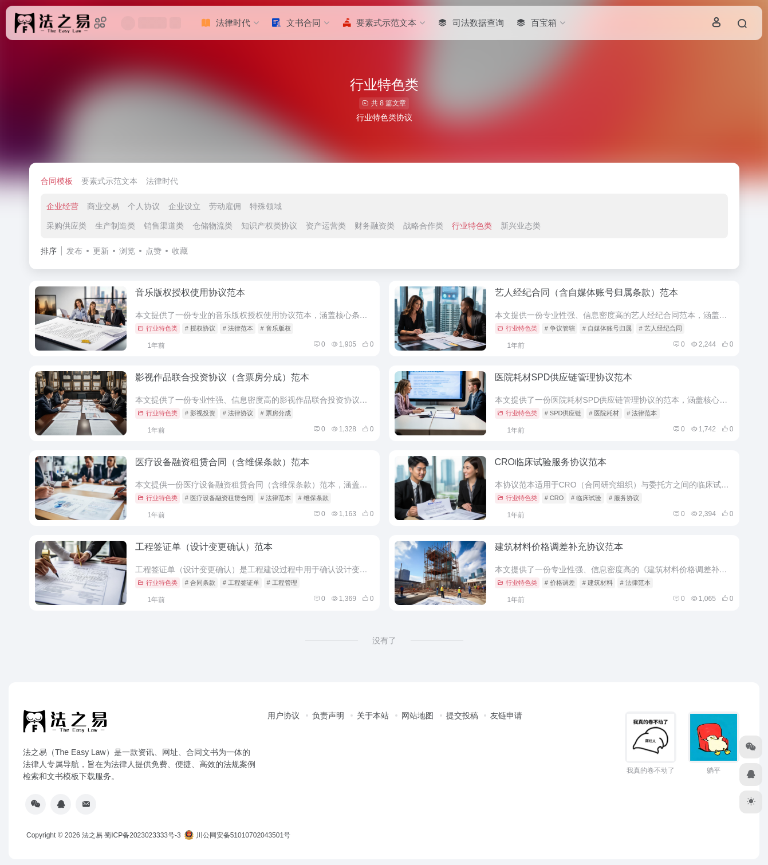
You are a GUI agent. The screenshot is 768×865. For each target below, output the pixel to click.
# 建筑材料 (597, 582)
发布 (74, 250)
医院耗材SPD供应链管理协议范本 (564, 377)
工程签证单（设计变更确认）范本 (204, 547)
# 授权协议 (200, 328)
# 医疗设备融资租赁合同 (219, 497)
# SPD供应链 (563, 413)
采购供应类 (66, 225)
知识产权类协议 (269, 225)
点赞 (153, 250)
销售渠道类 (164, 225)
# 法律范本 (238, 328)
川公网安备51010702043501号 (237, 835)
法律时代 (162, 181)
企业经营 (62, 206)
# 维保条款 (313, 497)
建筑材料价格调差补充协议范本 (559, 547)
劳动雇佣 (225, 206)
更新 (101, 250)
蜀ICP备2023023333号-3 (142, 835)
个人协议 (144, 206)
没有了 (384, 640)
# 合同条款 (200, 582)
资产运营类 (326, 225)
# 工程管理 (282, 582)
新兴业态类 (521, 225)
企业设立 (184, 206)
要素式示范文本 (109, 181)
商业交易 (103, 206)
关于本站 (373, 715)
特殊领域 (266, 206)
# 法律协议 (238, 413)
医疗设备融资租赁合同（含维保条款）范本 (222, 462)
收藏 (180, 250)
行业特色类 (472, 225)
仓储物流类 (212, 225)
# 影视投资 (200, 413)
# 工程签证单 (241, 582)
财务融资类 (375, 225)
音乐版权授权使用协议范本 (190, 292)
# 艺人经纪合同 (660, 328)
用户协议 (283, 715)
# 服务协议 (624, 497)
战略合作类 (423, 225)
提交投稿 (462, 715)
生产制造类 (115, 225)
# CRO (554, 497)
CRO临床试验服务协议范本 (551, 462)
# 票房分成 (276, 413)
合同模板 (57, 181)
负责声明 (328, 715)
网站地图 (417, 715)
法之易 (92, 835)
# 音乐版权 (276, 328)
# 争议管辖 (560, 328)
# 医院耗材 (604, 413)
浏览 (127, 250)
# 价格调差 (560, 582)
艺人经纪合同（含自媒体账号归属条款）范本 (586, 292)
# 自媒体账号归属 (607, 328)
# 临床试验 (586, 497)
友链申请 (506, 715)
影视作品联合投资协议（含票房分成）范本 (222, 377)
